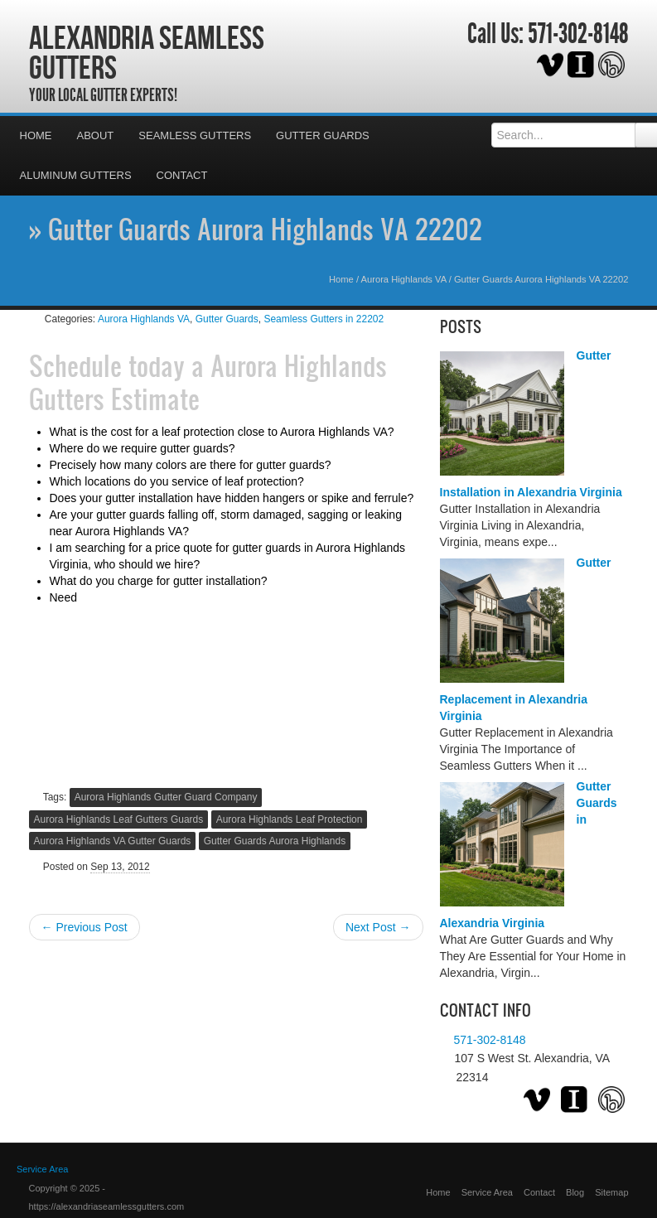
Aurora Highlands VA (404, 279)
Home (36, 135)
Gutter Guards (323, 135)
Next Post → (378, 927)
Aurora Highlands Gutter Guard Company (166, 797)
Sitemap (611, 1192)
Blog (575, 1192)
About (95, 135)
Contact (182, 175)
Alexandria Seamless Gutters (146, 52)
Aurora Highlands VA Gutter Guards (112, 841)
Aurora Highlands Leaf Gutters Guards (119, 819)
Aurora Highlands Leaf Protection (289, 819)
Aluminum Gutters (76, 175)
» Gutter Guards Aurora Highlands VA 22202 (255, 228)
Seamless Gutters (194, 135)
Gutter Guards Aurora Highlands (274, 841)
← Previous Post (84, 927)
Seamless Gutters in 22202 (323, 319)
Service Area (487, 1192)
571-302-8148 (578, 34)
